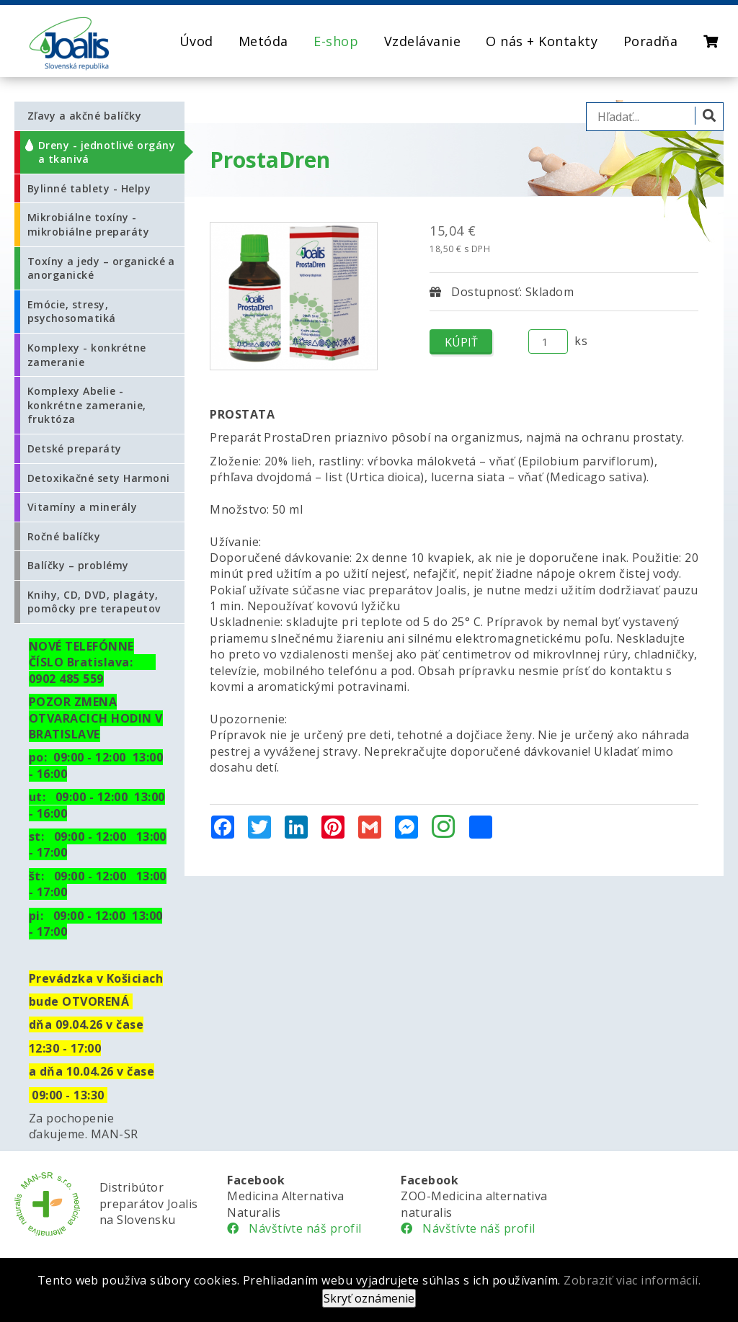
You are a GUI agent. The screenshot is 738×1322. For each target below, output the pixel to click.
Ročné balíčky (63, 536)
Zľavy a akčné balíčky (84, 115)
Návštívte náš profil (294, 1228)
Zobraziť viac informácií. (632, 1280)
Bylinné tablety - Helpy (89, 188)
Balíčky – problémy (78, 565)
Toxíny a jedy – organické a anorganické (101, 268)
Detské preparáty (74, 448)
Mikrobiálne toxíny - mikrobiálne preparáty (88, 224)
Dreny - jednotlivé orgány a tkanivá (106, 152)
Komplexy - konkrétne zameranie (86, 355)
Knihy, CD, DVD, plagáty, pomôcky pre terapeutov (94, 602)
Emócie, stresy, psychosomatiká (71, 312)
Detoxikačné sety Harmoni (98, 478)
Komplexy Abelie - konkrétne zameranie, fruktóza (86, 405)
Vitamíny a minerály (82, 507)
